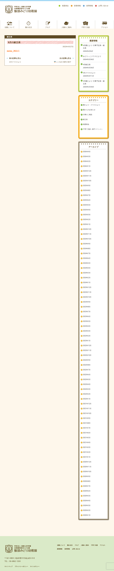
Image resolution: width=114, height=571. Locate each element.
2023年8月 (86, 307)
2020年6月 (86, 491)
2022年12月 (87, 345)
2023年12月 (87, 287)
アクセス (104, 27)
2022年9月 (86, 360)
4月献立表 (86, 65)
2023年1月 (86, 341)
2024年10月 (87, 239)
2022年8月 (86, 365)
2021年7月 (86, 428)
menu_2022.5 (13, 51)
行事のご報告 (87, 114)
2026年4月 (86, 151)
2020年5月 (86, 496)
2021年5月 (86, 437)
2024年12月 (87, 229)
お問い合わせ (103, 6)
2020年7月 (86, 486)
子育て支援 (85, 27)
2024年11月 (87, 234)
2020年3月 (86, 505)
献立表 (85, 119)
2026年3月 (86, 156)
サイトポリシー (34, 566)
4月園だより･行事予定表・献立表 (94, 46)
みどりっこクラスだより (92, 56)
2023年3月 (86, 331)
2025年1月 (86, 224)
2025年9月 (86, 185)
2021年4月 (86, 442)
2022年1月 (86, 399)
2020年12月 (87, 462)
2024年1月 (86, 282)
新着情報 (77, 6)
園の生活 (28, 27)
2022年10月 (87, 355)
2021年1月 (86, 457)
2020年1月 (86, 515)
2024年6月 (86, 258)
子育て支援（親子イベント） (93, 129)
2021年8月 (86, 423)
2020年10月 (87, 471)
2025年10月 (87, 181)
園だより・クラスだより (91, 105)
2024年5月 (86, 263)
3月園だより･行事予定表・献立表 (94, 82)
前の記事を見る (14, 58)
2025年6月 (86, 200)
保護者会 (65, 6)
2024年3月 (86, 273)
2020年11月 (87, 467)
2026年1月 (86, 166)
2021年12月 (87, 404)
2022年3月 (86, 389)
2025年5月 (86, 205)
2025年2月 (86, 219)
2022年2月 (86, 394)
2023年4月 (86, 326)
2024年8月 (86, 248)
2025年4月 (86, 210)
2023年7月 (86, 311)
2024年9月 (86, 244)
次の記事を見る (66, 58)
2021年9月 (86, 418)
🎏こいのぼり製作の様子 (62, 62)
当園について (9, 27)
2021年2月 (86, 452)
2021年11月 (87, 408)
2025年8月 (86, 190)
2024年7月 (86, 253)
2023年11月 (87, 292)
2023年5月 (86, 321)
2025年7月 (86, 195)
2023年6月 (86, 316)
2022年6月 (86, 374)
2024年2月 (86, 278)
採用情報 (89, 6)
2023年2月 (86, 336)
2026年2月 (86, 161)
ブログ (47, 27)
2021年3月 (86, 447)
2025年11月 (87, 176)
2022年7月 (86, 370)
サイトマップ (8, 566)
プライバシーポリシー (21, 566)
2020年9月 (86, 476)
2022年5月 (86, 379)
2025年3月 (86, 214)
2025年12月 (87, 171)
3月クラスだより (89, 73)
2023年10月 (87, 297)
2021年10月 (87, 413)
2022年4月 (86, 384)
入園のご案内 (66, 27)
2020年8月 (86, 481)
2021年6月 (86, 433)
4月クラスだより (15, 62)
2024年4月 (86, 268)
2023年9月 (86, 302)
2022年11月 (87, 350)
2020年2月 (86, 510)
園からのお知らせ (89, 110)
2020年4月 (86, 500)
